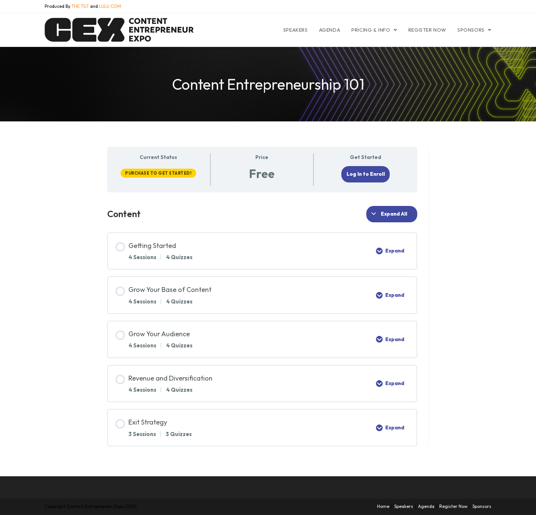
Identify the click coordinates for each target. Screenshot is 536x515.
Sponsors (481, 506)
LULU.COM (110, 6)
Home (383, 506)
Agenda (426, 506)
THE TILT (80, 6)
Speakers (403, 506)
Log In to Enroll (366, 174)
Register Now (453, 506)
